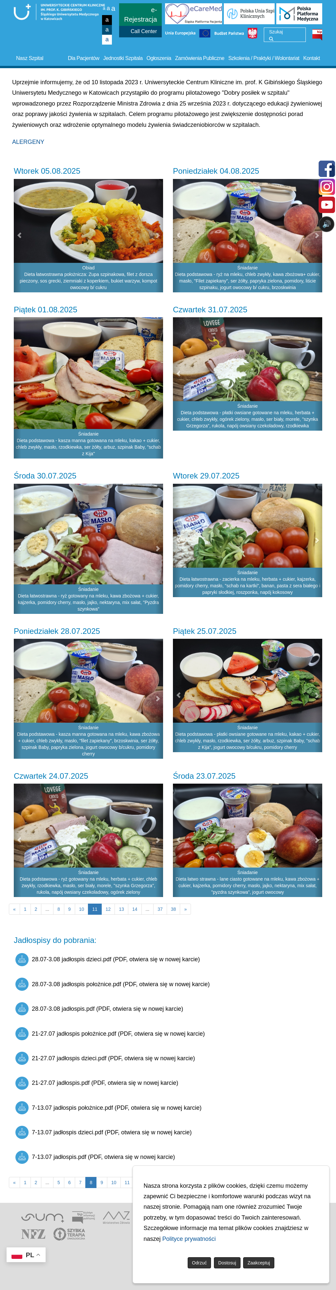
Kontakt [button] (311, 58)
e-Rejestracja (140, 14)
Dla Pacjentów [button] (83, 58)
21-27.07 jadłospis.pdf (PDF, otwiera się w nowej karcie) (96, 1083)
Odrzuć (199, 1262)
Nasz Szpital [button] (29, 58)
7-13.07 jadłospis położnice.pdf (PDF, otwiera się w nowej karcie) (108, 1107)
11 (127, 1182)
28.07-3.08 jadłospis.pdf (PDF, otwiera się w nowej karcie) (99, 1008)
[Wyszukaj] (271, 38)
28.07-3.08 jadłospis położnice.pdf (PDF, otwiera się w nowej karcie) (112, 984)
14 (134, 909)
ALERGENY (28, 142)
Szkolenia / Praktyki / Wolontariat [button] (264, 58)
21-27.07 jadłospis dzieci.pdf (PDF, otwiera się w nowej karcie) (105, 1058)
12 (108, 909)
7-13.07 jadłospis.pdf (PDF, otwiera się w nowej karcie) (95, 1157)
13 (121, 909)
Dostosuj (227, 1262)
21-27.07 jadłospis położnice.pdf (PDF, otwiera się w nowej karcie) (110, 1033)
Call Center (144, 31)
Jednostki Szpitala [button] (123, 58)
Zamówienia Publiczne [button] (199, 58)
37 (160, 909)
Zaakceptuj (258, 1262)
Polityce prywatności (189, 1239)
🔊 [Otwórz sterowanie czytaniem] (326, 224)
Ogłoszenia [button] (159, 58)
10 (81, 909)
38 (173, 909)
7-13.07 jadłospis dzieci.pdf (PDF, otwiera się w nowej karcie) (103, 1132)
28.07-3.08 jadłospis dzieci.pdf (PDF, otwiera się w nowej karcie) (107, 959)
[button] (17, 235)
